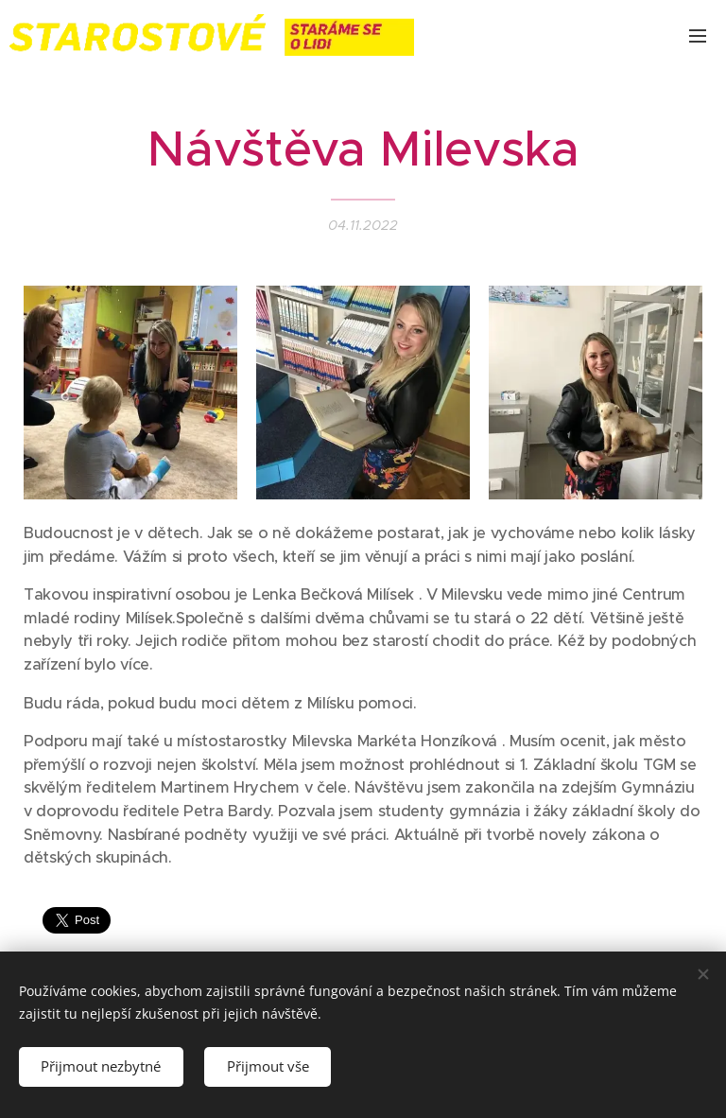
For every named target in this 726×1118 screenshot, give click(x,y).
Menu (697, 36)
